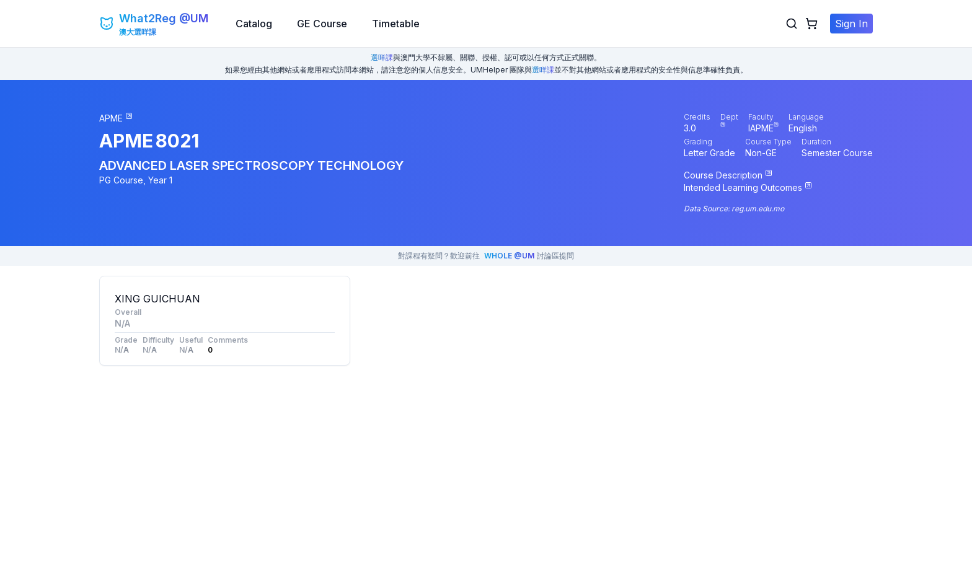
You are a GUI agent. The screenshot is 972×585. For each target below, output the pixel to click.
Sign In (851, 23)
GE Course (322, 23)
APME (126, 141)
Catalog (254, 23)
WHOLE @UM (509, 255)
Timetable (396, 23)
